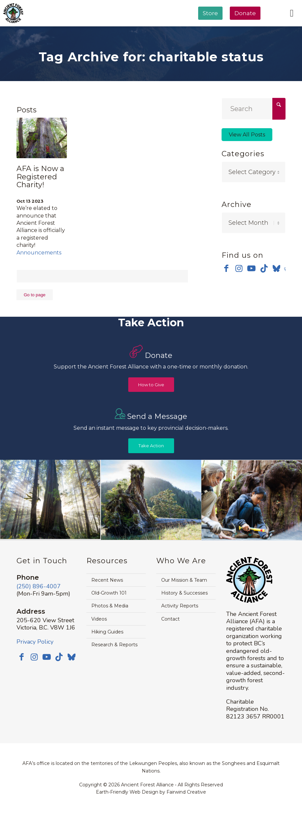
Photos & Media (109, 606)
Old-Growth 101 (109, 593)
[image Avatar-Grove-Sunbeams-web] (50, 500)
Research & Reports (114, 645)
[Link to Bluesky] (276, 269)
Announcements (38, 252)
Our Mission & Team (184, 580)
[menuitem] (210, 30)
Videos (99, 619)
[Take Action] (151, 445)
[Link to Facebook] (226, 268)
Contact (170, 619)
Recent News (107, 580)
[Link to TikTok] (264, 268)
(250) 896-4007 (38, 586)
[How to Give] (151, 384)
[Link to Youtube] (251, 268)
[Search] (254, 109)
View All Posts (247, 135)
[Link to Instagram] (239, 268)
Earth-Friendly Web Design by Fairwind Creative (151, 792)
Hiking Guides (107, 632)
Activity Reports (179, 606)
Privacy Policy (34, 642)
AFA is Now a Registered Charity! (40, 176)
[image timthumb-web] (151, 500)
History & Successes (184, 593)
